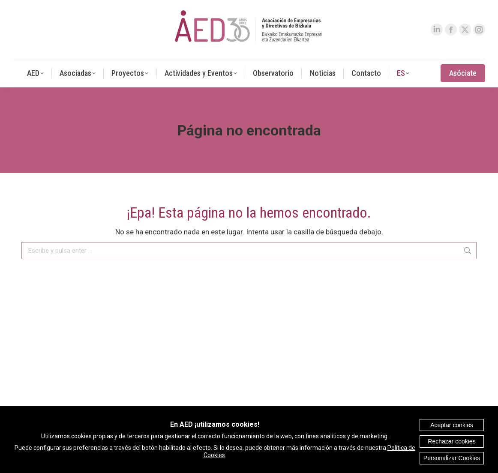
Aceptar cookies (451, 425)
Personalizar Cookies (451, 458)
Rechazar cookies (451, 441)
